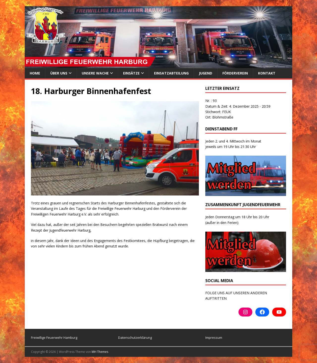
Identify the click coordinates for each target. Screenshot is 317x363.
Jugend (205, 73)
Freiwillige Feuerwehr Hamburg (54, 337)
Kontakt (266, 73)
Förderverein (235, 73)
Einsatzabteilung (171, 73)
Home (35, 73)
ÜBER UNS (58, 73)
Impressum (213, 337)
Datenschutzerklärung (135, 337)
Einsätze (131, 73)
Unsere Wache (95, 73)
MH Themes (100, 352)
